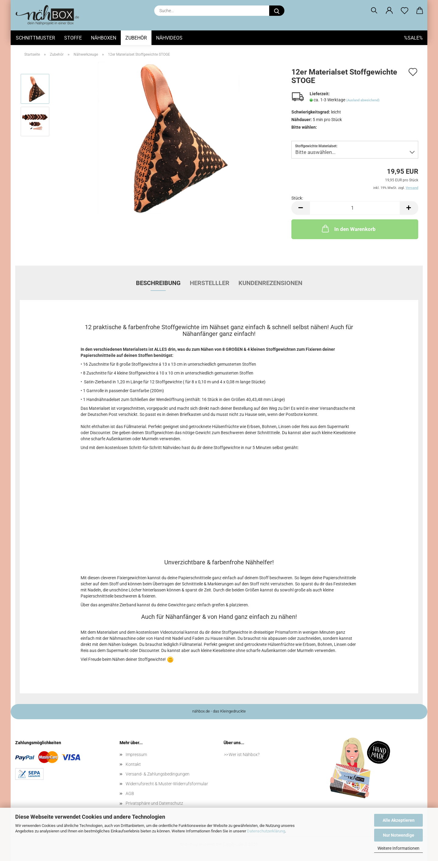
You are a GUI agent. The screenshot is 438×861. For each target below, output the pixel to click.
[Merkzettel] (404, 10)
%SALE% (413, 38)
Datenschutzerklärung (266, 831)
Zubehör (136, 38)
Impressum (136, 754)
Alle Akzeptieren (399, 820)
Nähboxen (103, 38)
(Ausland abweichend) (363, 100)
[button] (389, 10)
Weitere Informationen (398, 848)
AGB (130, 793)
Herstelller (209, 283)
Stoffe (73, 38)
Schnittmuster (35, 38)
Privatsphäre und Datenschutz (154, 803)
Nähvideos (169, 38)
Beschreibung (158, 283)
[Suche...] (276, 10)
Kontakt (133, 764)
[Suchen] (374, 10)
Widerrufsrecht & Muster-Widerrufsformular (167, 783)
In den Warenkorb (348, 228)
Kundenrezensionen (270, 283)
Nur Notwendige (398, 835)
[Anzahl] (355, 208)
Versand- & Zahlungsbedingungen (157, 774)
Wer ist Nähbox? (244, 754)
